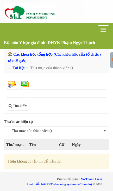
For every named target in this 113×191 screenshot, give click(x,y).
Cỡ (61, 145)
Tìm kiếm (18, 106)
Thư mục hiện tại (19, 122)
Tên (32, 145)
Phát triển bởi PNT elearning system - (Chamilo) (60, 184)
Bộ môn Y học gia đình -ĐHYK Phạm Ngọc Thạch (49, 42)
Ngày (76, 145)
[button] (56, 131)
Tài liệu (19, 68)
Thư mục (14, 145)
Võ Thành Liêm (91, 179)
